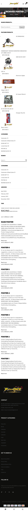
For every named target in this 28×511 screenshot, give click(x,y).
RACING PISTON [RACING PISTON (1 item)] (13, 211)
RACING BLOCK (5, 151)
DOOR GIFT (4, 143)
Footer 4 (5, 293)
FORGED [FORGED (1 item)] (11, 208)
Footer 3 (5, 314)
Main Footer (7, 221)
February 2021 (5, 194)
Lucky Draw (4, 146)
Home (11, 14)
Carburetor (4, 138)
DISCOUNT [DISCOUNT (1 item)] (7, 208)
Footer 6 (5, 247)
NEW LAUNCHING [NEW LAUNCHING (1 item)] (16, 208)
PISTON (3, 148)
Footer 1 (5, 358)
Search (22, 27)
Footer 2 (5, 336)
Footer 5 (5, 269)
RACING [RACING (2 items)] (5, 211)
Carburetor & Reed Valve (7, 140)
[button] (26, 4)
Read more (4, 240)
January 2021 (4, 196)
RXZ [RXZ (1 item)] (16, 211)
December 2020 (5, 199)
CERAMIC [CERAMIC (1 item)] (3, 208)
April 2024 (4, 191)
